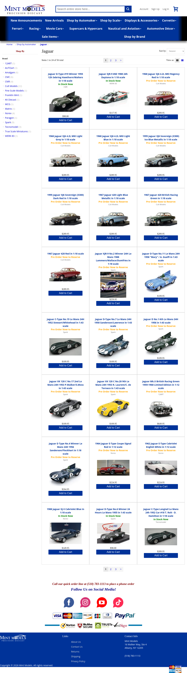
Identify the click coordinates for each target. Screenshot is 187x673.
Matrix (8, 108)
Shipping (75, 656)
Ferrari (17, 28)
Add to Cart (65, 120)
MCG (7, 104)
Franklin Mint (12, 95)
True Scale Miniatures (16, 131)
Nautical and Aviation (124, 28)
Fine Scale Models (14, 90)
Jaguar (43, 44)
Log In (166, 9)
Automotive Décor (161, 28)
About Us (76, 641)
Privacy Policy (78, 661)
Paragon (9, 117)
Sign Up (155, 9)
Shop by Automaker (82, 20)
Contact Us (77, 646)
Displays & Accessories (142, 20)
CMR (7, 81)
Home (9, 44)
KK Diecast (10, 99)
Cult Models (11, 86)
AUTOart (9, 67)
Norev (8, 113)
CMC (7, 77)
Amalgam (10, 72)
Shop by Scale (111, 20)
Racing (35, 28)
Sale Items (50, 37)
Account (144, 9)
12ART (8, 63)
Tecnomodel (11, 126)
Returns (75, 651)
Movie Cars (55, 28)
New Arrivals (54, 20)
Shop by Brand (134, 37)
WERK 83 (9, 135)
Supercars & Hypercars (85, 28)
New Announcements (26, 20)
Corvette (169, 20)
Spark (8, 122)
